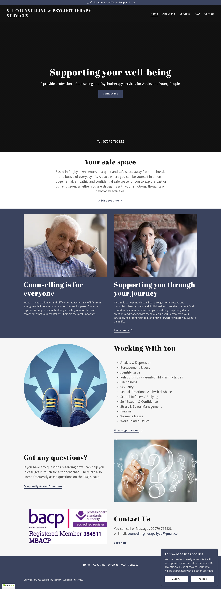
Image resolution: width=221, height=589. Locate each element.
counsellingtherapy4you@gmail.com (154, 534)
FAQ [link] (197, 13)
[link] (57, 16)
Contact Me (110, 93)
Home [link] (154, 13)
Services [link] (185, 13)
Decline (176, 582)
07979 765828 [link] (113, 142)
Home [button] (87, 564)
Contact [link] (209, 13)
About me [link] (169, 13)
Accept (203, 582)
